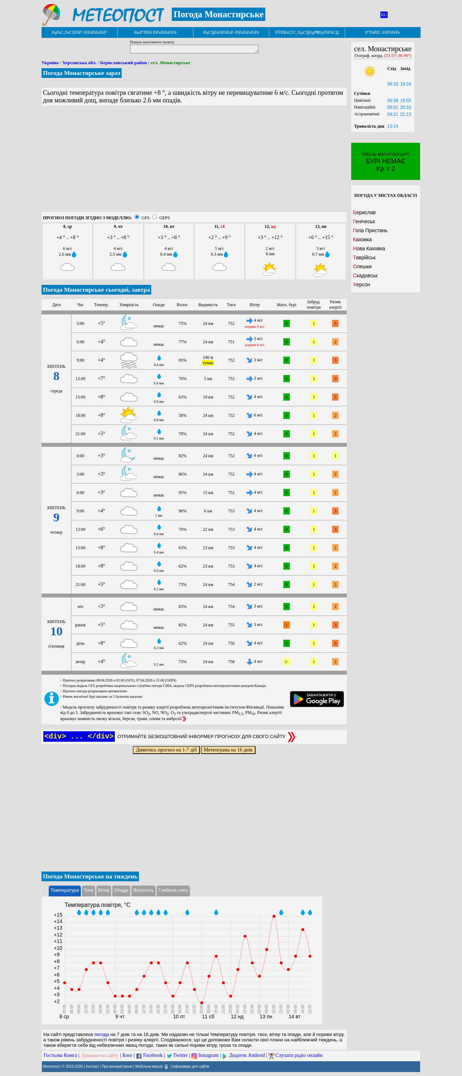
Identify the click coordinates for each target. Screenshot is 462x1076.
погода (101, 1034)
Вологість (143, 890)
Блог (128, 1055)
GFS (145, 217)
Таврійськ (364, 257)
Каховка (362, 239)
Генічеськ (364, 221)
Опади (121, 890)
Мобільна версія (149, 1066)
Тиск (88, 890)
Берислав (364, 212)
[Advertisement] (194, 161)
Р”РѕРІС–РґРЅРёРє (382, 32)
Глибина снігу (173, 890)
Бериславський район (123, 62)
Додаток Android (247, 1055)
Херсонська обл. (79, 62)
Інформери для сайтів (191, 1066)
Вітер (104, 890)
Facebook (152, 1055)
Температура (65, 890)
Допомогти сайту (99, 1055)
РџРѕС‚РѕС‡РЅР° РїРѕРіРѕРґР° (80, 32)
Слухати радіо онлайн (299, 1055)
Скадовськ (365, 275)
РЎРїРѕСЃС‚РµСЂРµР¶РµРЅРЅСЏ (307, 32)
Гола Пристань (370, 230)
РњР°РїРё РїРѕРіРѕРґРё (155, 32)
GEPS (164, 217)
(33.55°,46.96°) (397, 55)
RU (384, 14)
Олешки (362, 266)
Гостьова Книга (60, 1055)
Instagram (208, 1055)
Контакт (92, 1066)
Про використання (117, 1066)
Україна (50, 62)
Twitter (180, 1055)
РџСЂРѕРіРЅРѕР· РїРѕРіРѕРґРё (231, 32)
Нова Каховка (369, 248)
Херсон (361, 284)
